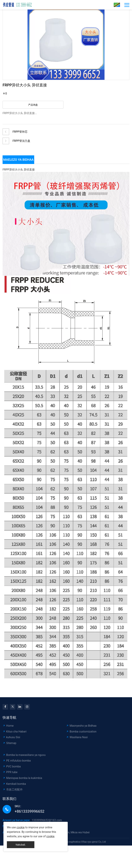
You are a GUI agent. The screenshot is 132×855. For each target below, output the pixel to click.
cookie (20, 827)
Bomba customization (81, 731)
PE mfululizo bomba (17, 760)
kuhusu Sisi (11, 737)
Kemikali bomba (14, 783)
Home (8, 725)
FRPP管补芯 (20, 131)
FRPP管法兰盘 (21, 140)
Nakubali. (21, 844)
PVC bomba (12, 766)
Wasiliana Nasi (77, 737)
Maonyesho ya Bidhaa (81, 725)
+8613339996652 (29, 811)
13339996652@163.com (47, 820)
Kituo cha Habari (14, 731)
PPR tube (10, 772)
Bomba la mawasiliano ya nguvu (24, 755)
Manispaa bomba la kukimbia (22, 778)
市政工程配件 (13, 789)
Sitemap (9, 743)
